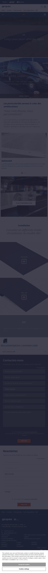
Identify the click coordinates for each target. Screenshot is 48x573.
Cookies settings (24, 569)
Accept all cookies (24, 564)
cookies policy (23, 559)
